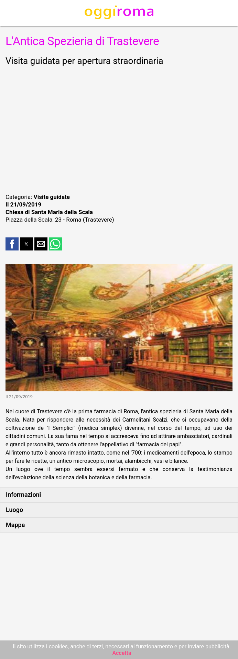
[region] (119, 128)
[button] (12, 243)
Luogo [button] (14, 509)
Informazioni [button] (23, 494)
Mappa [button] (15, 524)
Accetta (121, 653)
